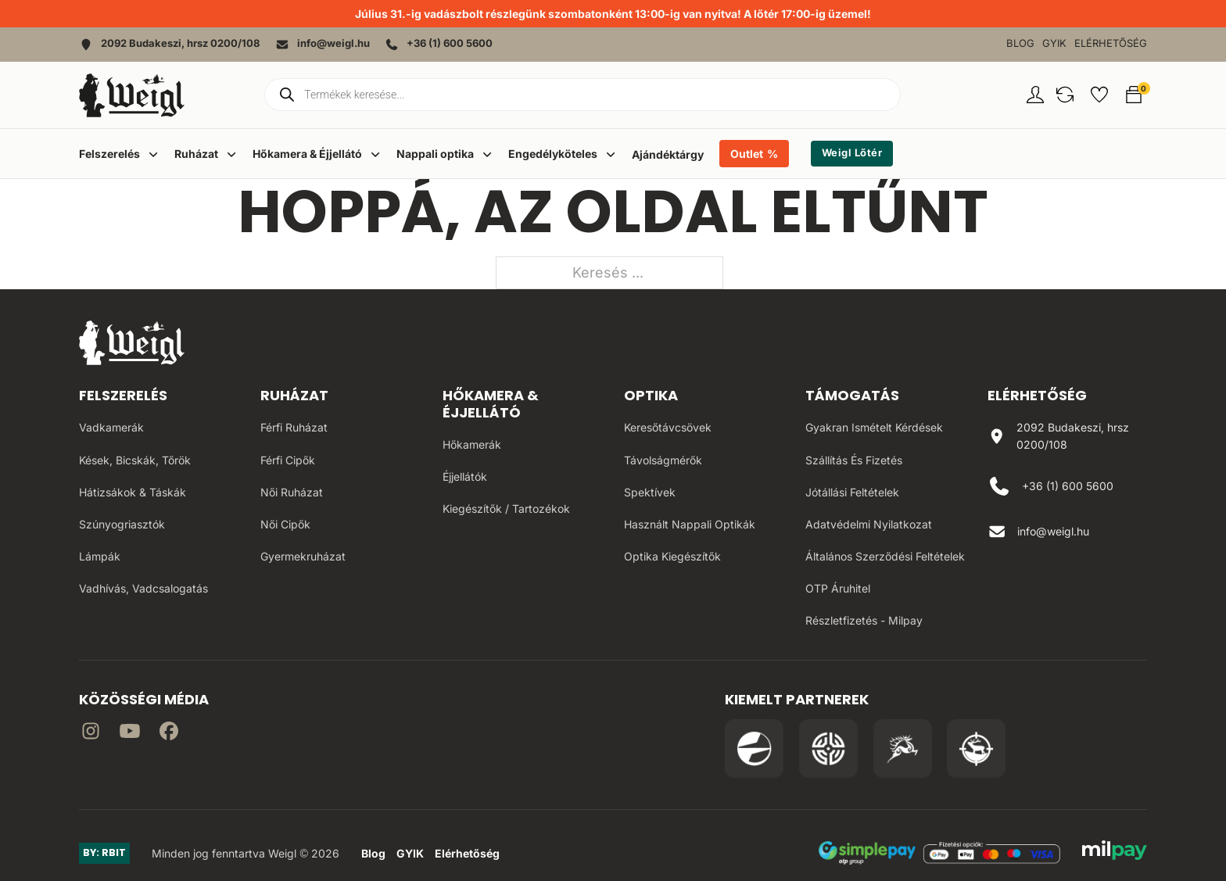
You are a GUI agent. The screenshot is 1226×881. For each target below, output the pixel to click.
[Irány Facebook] (169, 733)
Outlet (746, 153)
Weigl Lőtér (852, 153)
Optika (651, 395)
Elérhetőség (1110, 43)
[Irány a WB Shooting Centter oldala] (828, 748)
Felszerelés (123, 395)
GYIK (1054, 43)
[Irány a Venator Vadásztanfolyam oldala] (902, 748)
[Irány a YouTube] (130, 733)
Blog (1020, 43)
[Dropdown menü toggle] (153, 154)
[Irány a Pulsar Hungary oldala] (754, 748)
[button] (1065, 94)
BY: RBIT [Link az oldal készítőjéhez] (104, 852)
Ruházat (294, 395)
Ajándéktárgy (668, 154)
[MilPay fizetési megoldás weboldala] (1114, 852)
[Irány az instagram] (90, 733)
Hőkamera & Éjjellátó (491, 403)
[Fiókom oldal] (1035, 94)
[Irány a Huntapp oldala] (976, 748)
